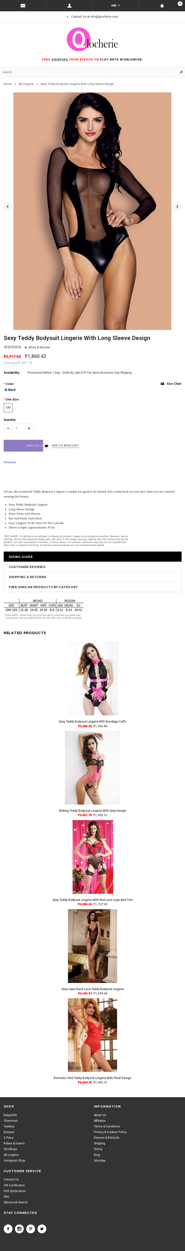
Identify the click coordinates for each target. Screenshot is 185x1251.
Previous (8, 206)
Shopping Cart (180, 3)
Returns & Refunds (106, 1137)
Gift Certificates (14, 1185)
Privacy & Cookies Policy (110, 1132)
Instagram (19, 1228)
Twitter (41, 1228)
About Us (100, 1115)
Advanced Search (16, 1202)
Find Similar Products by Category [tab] (43, 587)
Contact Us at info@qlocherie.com (94, 16)
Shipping (99, 1143)
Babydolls (10, 1115)
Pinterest (10, 462)
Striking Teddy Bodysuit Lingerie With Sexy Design (92, 810)
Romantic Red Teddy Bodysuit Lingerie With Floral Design (92, 1078)
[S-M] (8, 407)
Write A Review (39, 347)
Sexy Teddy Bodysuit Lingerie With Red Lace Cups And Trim (92, 900)
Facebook (8, 1228)
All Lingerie (26, 84)
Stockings (10, 1149)
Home (8, 84)
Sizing (98, 1149)
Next (177, 206)
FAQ (6, 1196)
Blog (97, 1155)
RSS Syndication (15, 1191)
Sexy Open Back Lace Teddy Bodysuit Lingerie (93, 989)
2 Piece (9, 1137)
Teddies (9, 1126)
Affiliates (100, 1121)
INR (114, 5)
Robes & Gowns (14, 1143)
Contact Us (11, 1179)
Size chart (174, 383)
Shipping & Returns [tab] (27, 577)
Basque (9, 1132)
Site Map (99, 1160)
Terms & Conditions (107, 1126)
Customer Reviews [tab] (27, 567)
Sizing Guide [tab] (21, 557)
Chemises (11, 1121)
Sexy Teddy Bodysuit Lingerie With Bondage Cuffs (92, 721)
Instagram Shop (14, 1160)
